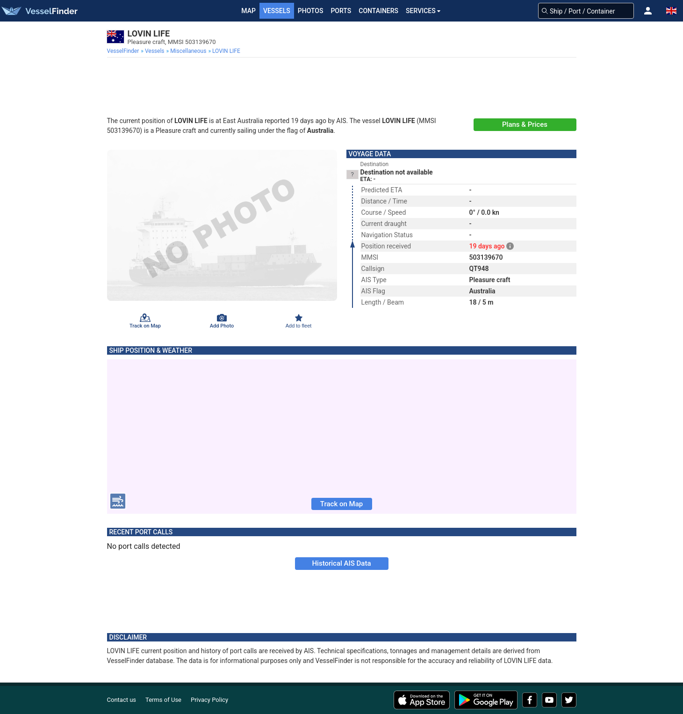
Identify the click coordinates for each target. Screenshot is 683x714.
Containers (378, 11)
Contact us (122, 699)
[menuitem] (124, 51)
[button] (648, 11)
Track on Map (341, 504)
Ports (341, 11)
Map (248, 11)
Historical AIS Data (341, 563)
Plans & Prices (524, 124)
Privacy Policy (209, 699)
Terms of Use (163, 699)
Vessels (276, 11)
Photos (311, 11)
